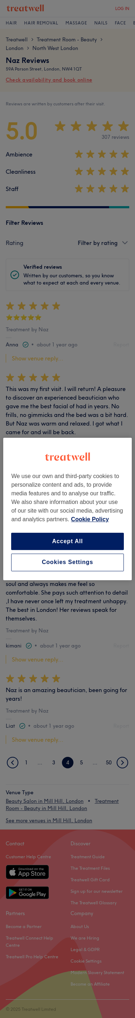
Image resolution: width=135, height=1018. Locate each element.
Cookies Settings (67, 562)
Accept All (67, 541)
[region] (67, 509)
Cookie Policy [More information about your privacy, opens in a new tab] (90, 519)
